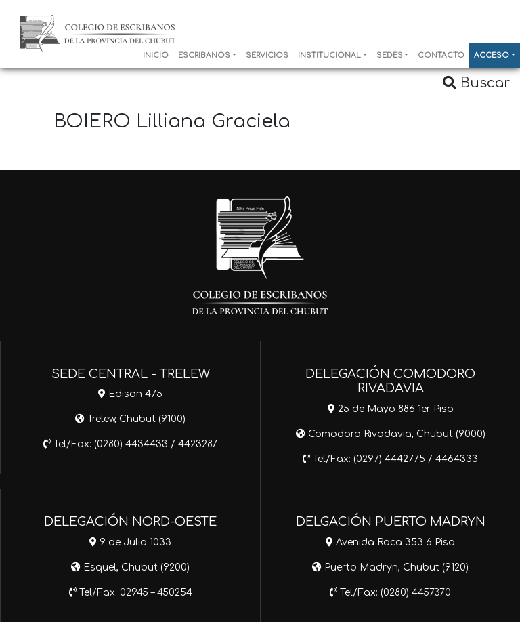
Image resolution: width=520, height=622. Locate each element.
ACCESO (491, 55)
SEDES (389, 55)
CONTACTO (441, 55)
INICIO (156, 55)
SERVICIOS (267, 55)
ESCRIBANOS (204, 55)
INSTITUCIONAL (329, 55)
